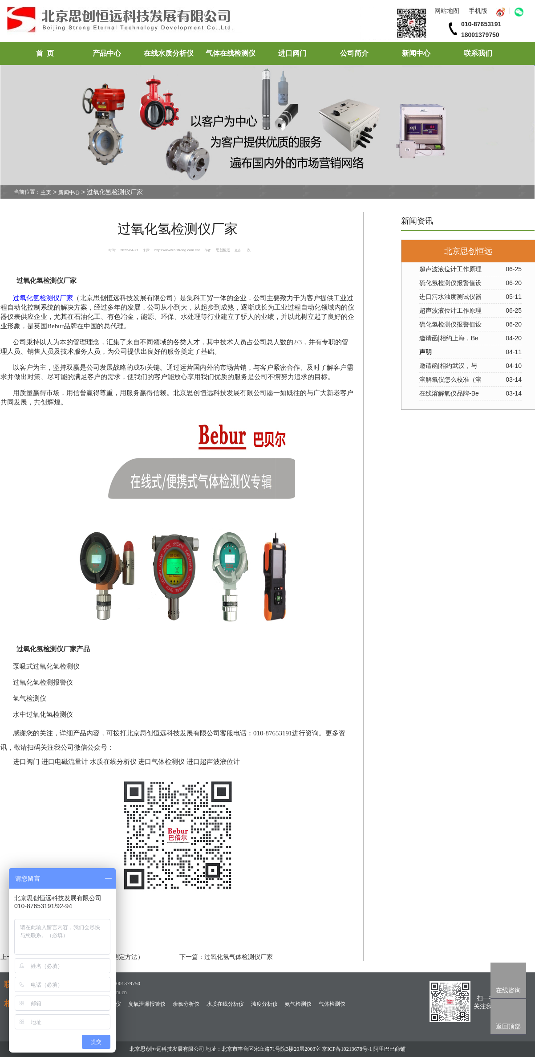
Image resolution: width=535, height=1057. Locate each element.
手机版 (478, 10)
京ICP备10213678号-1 (347, 1049)
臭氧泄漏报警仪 (147, 1004)
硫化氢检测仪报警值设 (450, 282)
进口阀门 (292, 53)
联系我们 (478, 53)
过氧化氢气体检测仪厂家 (238, 956)
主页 (46, 192)
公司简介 (354, 53)
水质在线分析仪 (225, 1004)
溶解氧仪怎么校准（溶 (450, 379)
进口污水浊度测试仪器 (450, 296)
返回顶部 (508, 1026)
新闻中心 (416, 53)
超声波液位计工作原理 (450, 269)
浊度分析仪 (264, 1004)
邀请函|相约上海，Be (448, 338)
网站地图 (446, 10)
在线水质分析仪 (169, 53)
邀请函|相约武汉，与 (448, 365)
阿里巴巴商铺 (389, 1049)
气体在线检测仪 (230, 53)
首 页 (45, 53)
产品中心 (107, 53)
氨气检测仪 (298, 1004)
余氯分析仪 (186, 1004)
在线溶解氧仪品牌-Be (449, 393)
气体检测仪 (332, 1004)
